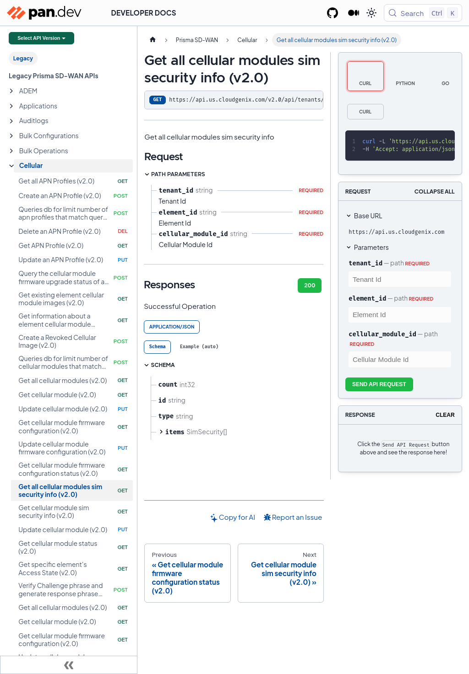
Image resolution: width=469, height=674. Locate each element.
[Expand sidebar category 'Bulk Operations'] (11, 151)
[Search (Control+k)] (423, 13)
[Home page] (152, 40)
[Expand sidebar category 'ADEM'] (11, 91)
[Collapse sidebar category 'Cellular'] (11, 166)
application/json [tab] (172, 326)
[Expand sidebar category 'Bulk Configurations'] (11, 136)
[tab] (157, 347)
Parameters (371, 247)
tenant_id (365, 263)
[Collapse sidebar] (68, 665)
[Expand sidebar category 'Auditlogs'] (11, 121)
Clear (445, 415)
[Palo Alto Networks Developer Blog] (354, 12)
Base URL (368, 215)
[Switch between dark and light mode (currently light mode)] (371, 13)
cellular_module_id (382, 334)
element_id (367, 298)
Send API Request (379, 384)
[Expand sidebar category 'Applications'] (11, 106)
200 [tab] (309, 285)
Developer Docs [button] (143, 12)
